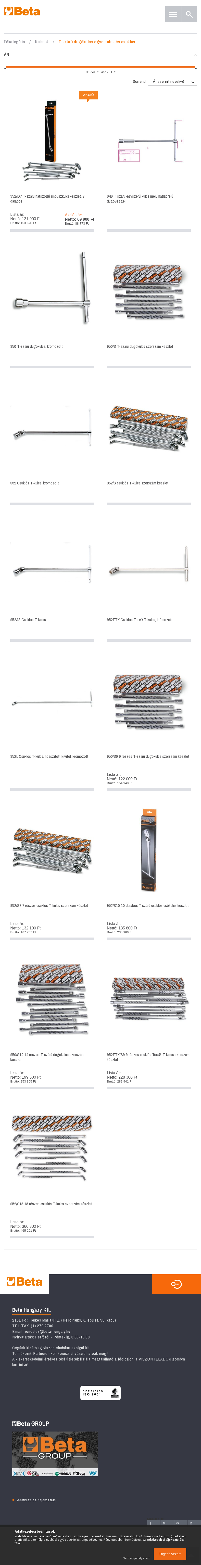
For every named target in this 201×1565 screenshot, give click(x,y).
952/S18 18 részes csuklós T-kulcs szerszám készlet (52, 1170)
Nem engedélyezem (136, 1558)
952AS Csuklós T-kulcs (52, 580)
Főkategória (14, 42)
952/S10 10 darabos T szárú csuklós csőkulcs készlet (149, 871)
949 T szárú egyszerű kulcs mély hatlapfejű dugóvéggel (149, 163)
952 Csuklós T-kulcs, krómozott (52, 443)
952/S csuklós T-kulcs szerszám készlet (149, 443)
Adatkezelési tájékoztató (36, 1500)
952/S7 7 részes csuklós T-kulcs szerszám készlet (52, 871)
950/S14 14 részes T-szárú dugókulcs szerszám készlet (52, 1021)
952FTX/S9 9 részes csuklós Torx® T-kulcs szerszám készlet (149, 1021)
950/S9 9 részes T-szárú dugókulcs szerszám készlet (149, 722)
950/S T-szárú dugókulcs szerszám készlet (149, 306)
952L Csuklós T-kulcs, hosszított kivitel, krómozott (52, 722)
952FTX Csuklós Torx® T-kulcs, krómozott (149, 580)
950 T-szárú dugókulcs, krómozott (52, 306)
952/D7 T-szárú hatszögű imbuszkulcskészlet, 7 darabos (52, 163)
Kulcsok (42, 42)
